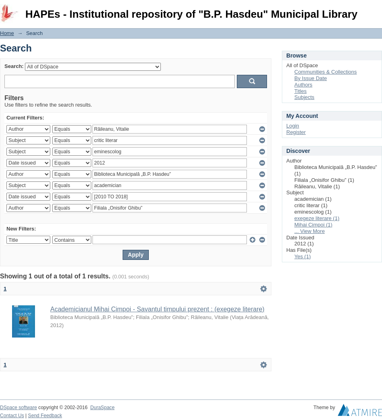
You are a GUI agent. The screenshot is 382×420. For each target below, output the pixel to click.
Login (375, 10)
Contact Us (12, 415)
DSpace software (18, 407)
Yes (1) (302, 256)
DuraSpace (102, 407)
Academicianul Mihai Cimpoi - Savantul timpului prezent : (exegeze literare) (157, 309)
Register (296, 132)
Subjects (304, 97)
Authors (303, 85)
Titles (300, 91)
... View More (309, 231)
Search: (14, 66)
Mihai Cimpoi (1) (313, 225)
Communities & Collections (325, 72)
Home (7, 33)
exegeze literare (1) (316, 218)
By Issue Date (310, 78)
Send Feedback (45, 415)
